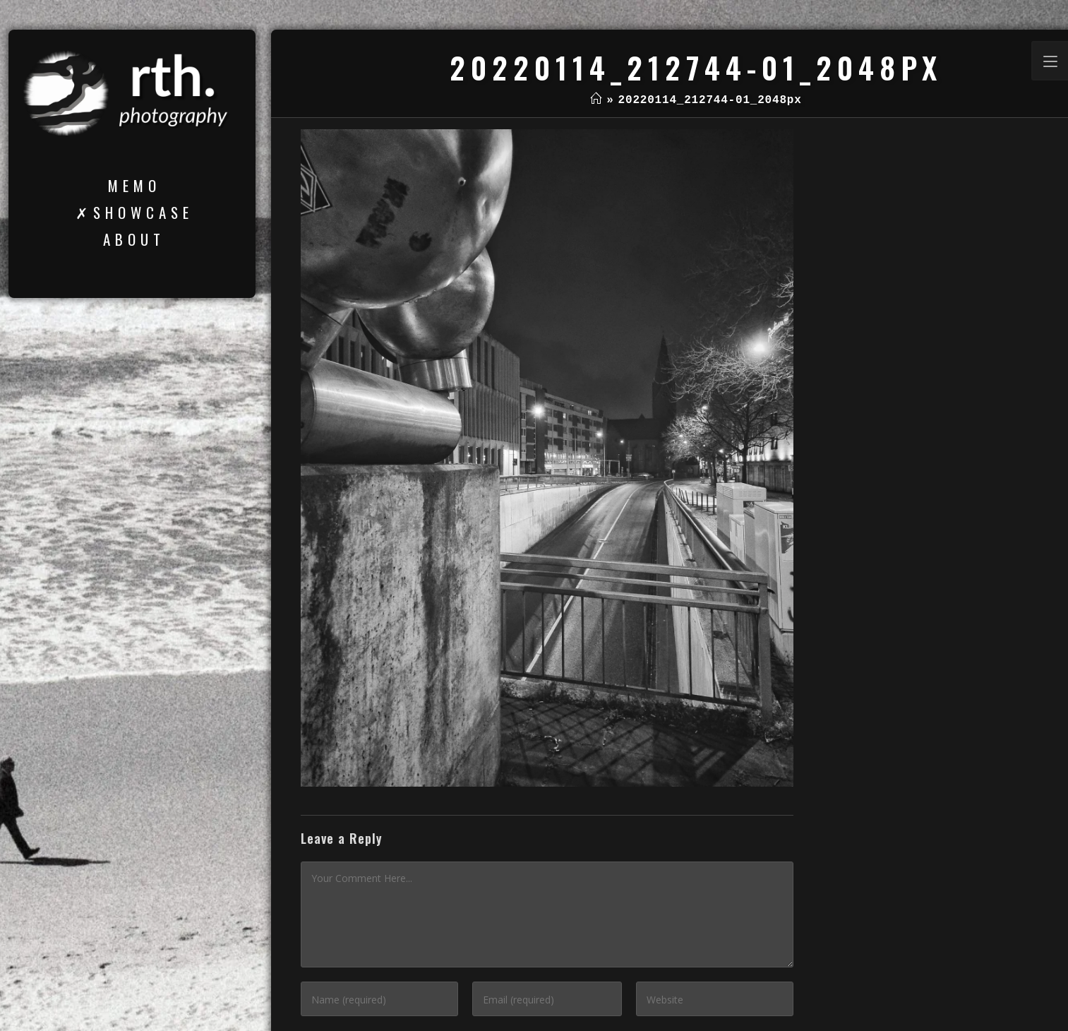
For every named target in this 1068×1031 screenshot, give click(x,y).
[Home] (596, 100)
